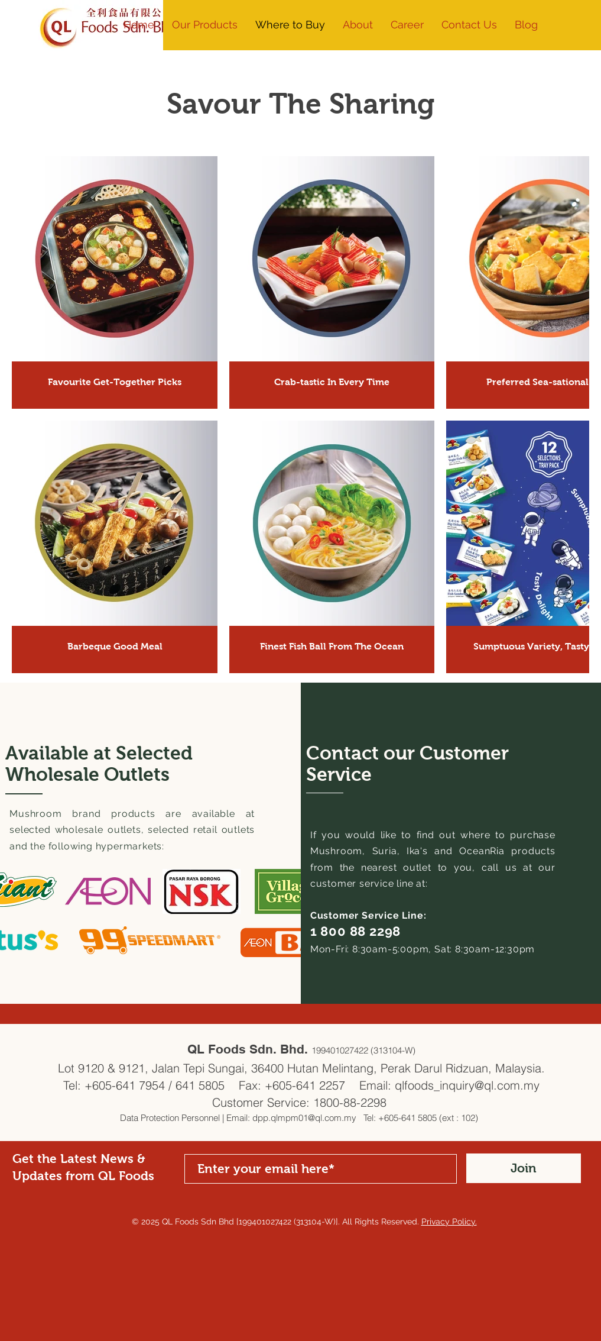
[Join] (523, 1168)
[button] (358, 25)
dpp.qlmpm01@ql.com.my (304, 1117)
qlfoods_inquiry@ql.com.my (467, 1085)
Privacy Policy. (449, 1221)
